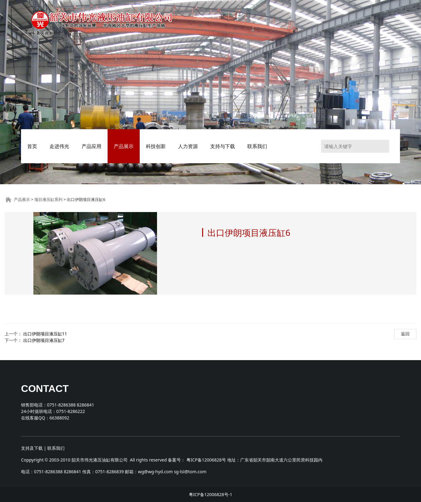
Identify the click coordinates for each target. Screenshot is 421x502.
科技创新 (156, 146)
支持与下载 (222, 146)
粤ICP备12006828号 (206, 460)
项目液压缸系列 (48, 199)
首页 (32, 146)
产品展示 (124, 146)
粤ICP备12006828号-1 (210, 494)
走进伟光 (59, 146)
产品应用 (91, 146)
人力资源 (188, 146)
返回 (405, 334)
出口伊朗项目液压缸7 (44, 340)
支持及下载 (32, 448)
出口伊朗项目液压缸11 (45, 334)
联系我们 (257, 146)
